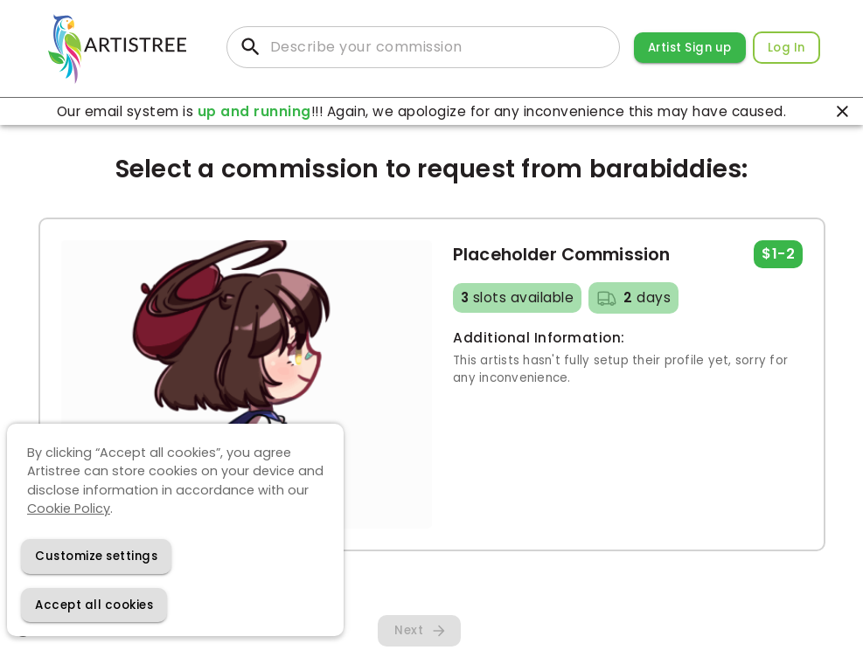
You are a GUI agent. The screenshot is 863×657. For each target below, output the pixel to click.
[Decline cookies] (96, 556)
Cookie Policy (68, 508)
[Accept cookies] (94, 605)
